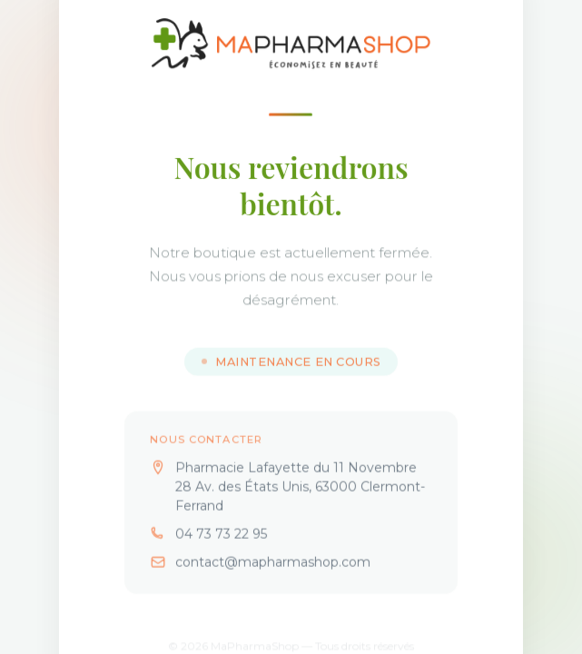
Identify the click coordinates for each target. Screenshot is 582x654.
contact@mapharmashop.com (272, 573)
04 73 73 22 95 (221, 545)
